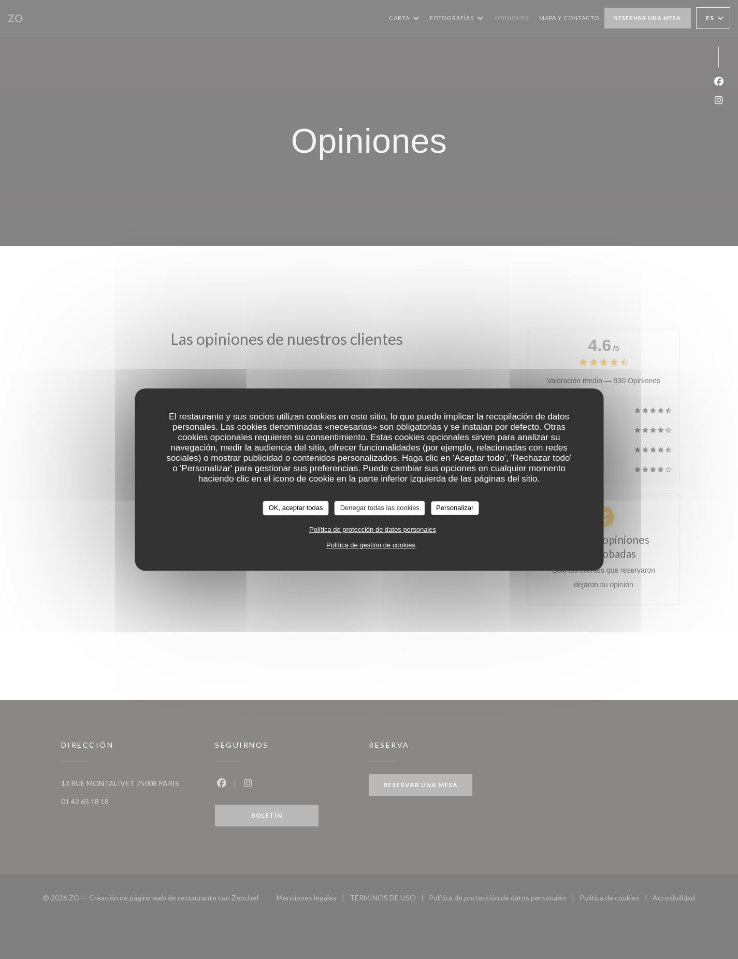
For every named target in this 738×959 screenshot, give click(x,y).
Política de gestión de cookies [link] (370, 545)
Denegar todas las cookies (379, 508)
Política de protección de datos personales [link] (372, 529)
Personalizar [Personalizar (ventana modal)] (454, 508)
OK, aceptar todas (296, 508)
